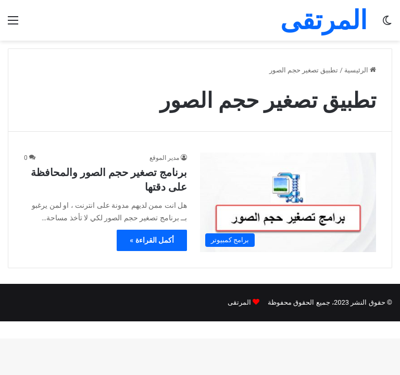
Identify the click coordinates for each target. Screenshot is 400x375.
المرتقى (239, 302)
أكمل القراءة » (152, 240)
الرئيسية (360, 70)
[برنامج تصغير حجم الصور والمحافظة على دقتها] (288, 202)
